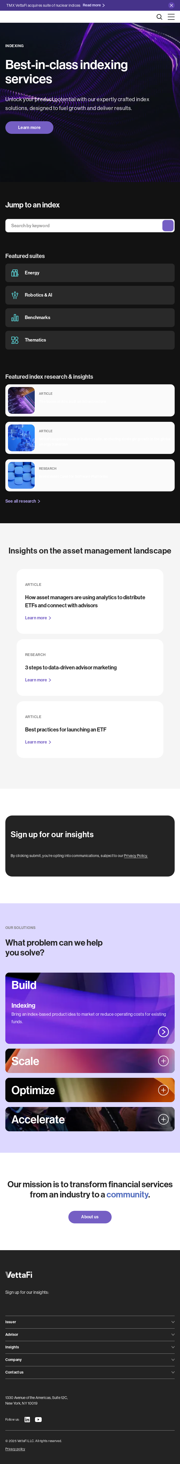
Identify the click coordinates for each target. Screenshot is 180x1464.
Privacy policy (15, 1449)
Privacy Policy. (136, 856)
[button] (170, 16)
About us (90, 1216)
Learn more (29, 127)
